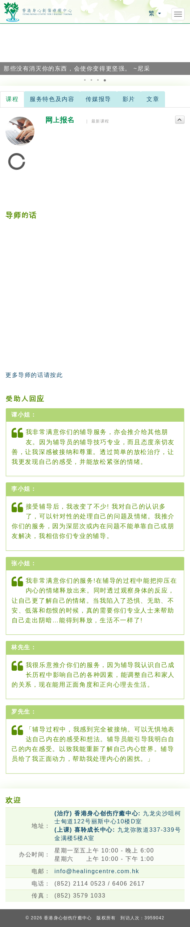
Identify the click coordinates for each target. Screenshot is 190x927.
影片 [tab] (129, 99)
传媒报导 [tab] (98, 99)
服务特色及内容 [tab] (52, 99)
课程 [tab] (12, 99)
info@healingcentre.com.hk (96, 871)
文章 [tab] (152, 99)
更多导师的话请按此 (34, 375)
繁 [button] (155, 13)
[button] (6, 49)
